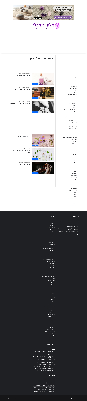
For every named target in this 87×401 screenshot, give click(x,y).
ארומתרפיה (75, 96)
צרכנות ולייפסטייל (74, 183)
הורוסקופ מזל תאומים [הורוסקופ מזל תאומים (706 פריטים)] (51, 391)
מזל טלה (75, 152)
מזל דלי (75, 150)
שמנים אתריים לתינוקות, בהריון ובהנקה (20, 103)
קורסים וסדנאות (74, 188)
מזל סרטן (75, 156)
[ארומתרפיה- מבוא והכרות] (43, 79)
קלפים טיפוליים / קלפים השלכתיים (71, 192)
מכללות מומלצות (74, 173)
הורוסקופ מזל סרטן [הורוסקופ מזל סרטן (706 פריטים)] (36, 387)
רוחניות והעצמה (60, 51)
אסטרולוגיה (75, 92)
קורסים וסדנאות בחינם (73, 190)
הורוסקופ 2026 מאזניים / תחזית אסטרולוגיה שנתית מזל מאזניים (43, 366)
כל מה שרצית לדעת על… (72, 126)
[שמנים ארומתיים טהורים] (43, 140)
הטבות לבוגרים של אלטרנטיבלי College (70, 116)
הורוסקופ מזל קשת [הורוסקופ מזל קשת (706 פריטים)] (44, 389)
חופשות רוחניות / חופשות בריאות (71, 120)
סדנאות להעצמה (74, 175)
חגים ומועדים (74, 118)
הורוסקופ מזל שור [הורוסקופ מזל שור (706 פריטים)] (37, 389)
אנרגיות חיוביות (74, 90)
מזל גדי (75, 149)
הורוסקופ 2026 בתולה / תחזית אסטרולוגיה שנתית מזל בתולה (44, 364)
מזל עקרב (75, 158)
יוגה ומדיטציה (74, 124)
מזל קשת (75, 160)
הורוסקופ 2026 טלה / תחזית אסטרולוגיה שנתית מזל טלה (68, 219)
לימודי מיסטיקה (74, 135)
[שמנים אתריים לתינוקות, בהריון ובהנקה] (43, 107)
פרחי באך (75, 179)
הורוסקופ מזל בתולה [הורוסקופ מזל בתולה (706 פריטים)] (51, 385)
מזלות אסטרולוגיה (74, 166)
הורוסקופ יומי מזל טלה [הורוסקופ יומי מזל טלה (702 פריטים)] (51, 383)
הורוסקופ (20, 51)
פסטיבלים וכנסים (74, 177)
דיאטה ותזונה (74, 99)
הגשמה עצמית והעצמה (73, 103)
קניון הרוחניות (26, 51)
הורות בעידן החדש (51, 253)
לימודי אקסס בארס (73, 133)
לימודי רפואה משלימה (73, 141)
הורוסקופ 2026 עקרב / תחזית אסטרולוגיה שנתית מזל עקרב (44, 368)
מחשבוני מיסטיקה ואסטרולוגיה (71, 167)
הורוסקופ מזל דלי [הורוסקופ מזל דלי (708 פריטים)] (37, 385)
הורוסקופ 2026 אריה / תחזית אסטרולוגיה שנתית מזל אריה (68, 231)
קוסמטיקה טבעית (74, 184)
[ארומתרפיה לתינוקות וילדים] (43, 168)
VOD (54, 51)
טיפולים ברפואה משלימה (72, 122)
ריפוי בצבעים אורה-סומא (72, 198)
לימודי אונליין (74, 132)
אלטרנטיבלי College (73, 88)
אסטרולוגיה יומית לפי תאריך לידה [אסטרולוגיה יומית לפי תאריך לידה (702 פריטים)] (49, 381)
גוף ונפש (52, 236)
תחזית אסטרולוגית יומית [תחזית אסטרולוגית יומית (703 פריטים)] (42, 391)
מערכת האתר (27, 73)
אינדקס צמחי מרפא (73, 86)
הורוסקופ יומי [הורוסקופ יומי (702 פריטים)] (41, 381)
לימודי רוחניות (74, 139)
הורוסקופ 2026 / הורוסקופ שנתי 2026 (70, 109)
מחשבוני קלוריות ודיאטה (72, 169)
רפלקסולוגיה (74, 203)
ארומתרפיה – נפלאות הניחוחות (22, 89)
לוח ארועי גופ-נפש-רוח (73, 128)
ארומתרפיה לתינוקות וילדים (23, 164)
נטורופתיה (67, 398)
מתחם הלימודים (35, 51)
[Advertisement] (32, 123)
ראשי (74, 51)
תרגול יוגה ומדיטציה (73, 205)
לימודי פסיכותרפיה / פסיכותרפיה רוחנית (70, 137)
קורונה (75, 186)
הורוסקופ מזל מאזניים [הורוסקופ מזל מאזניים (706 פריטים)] (44, 387)
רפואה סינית (74, 201)
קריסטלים (75, 194)
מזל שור (75, 162)
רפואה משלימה (69, 51)
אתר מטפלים (14, 51)
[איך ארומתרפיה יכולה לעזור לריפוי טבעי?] (43, 154)
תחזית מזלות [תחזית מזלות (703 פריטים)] (36, 391)
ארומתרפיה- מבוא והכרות (23, 75)
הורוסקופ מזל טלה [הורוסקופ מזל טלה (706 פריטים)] (51, 387)
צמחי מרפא (75, 181)
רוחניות (75, 196)
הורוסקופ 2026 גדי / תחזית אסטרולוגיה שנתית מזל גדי (45, 372)
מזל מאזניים (75, 154)
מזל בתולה (75, 147)
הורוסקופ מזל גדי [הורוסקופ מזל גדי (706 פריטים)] (44, 385)
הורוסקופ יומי (74, 111)
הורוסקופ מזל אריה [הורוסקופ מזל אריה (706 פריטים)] (43, 383)
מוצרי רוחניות (74, 143)
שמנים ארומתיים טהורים (24, 136)
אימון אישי (75, 84)
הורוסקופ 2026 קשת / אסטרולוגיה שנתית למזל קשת (45, 370)
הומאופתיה (75, 105)
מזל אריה (75, 145)
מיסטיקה (49, 51)
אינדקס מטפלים (42, 51)
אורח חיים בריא (74, 82)
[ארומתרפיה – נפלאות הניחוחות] (43, 93)
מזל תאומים (75, 164)
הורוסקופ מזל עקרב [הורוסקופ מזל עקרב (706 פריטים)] (51, 389)
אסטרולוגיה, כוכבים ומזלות (72, 94)
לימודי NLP (75, 130)
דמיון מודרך (75, 101)
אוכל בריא (75, 80)
